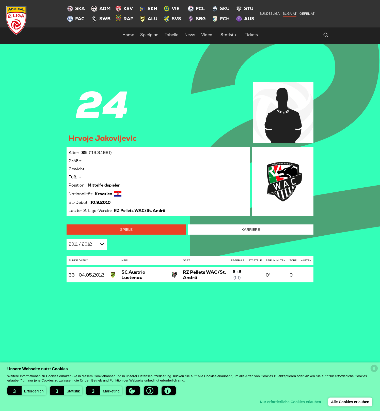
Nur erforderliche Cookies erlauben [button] (290, 402)
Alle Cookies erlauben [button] (350, 402)
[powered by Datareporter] (374, 368)
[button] (26, 390)
